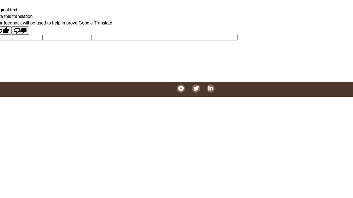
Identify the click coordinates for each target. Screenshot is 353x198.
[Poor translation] (20, 30)
